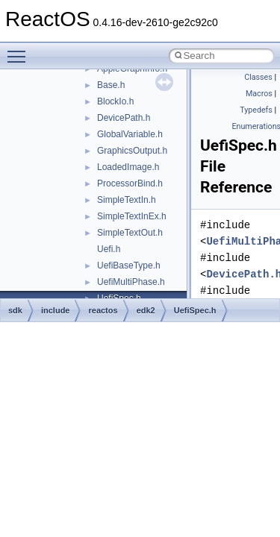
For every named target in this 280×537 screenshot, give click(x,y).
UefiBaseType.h (129, 265)
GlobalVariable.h (130, 134)
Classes (258, 77)
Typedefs (256, 110)
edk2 (146, 310)
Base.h (111, 85)
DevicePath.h (123, 118)
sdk (15, 310)
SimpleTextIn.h (126, 200)
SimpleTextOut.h (130, 232)
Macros (259, 93)
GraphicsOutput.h (132, 150)
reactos (102, 310)
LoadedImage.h (128, 167)
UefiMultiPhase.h (131, 282)
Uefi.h (108, 249)
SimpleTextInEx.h (132, 216)
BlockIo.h (115, 101)
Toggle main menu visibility (20, 50)
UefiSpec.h (195, 310)
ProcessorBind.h (130, 183)
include (55, 310)
